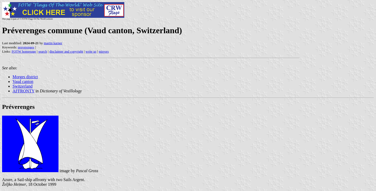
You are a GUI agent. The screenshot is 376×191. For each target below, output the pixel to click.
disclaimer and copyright (66, 51)
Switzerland (22, 86)
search (42, 51)
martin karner (53, 43)
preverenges (26, 47)
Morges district (25, 77)
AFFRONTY (23, 91)
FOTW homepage (23, 51)
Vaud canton (23, 81)
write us (91, 51)
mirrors (104, 51)
